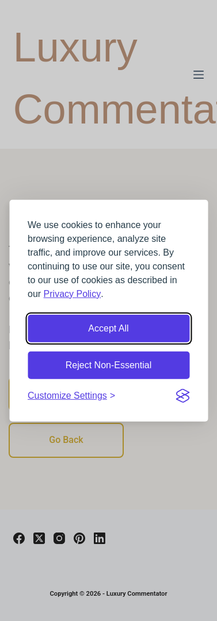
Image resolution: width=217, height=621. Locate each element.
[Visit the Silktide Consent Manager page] (182, 395)
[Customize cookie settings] (71, 395)
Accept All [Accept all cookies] (108, 328)
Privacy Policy (72, 293)
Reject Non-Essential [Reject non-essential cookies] (108, 364)
